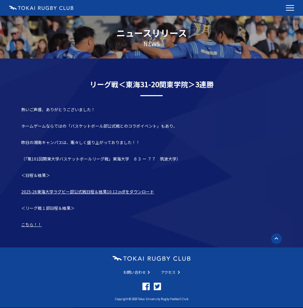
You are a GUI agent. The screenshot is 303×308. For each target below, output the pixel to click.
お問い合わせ (136, 272)
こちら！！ (31, 224)
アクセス (170, 272)
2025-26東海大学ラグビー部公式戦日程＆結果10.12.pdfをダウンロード (87, 191)
